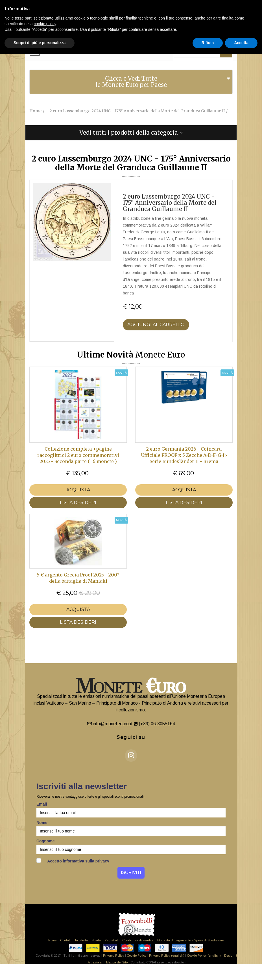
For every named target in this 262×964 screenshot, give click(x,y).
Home (52, 940)
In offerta (81, 940)
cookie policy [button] (45, 23)
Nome (41, 822)
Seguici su (131, 737)
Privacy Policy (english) (166, 955)
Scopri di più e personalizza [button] (40, 42)
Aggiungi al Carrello (156, 324)
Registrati (111, 940)
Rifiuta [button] (208, 42)
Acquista (78, 489)
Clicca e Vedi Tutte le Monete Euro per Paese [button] (131, 81)
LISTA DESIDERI (78, 502)
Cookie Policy (137, 955)
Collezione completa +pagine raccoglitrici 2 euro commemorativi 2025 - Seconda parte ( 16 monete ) (78, 455)
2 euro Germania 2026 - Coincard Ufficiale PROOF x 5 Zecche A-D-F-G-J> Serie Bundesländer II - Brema (184, 455)
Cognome (45, 841)
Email (41, 804)
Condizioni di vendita (138, 940)
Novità (96, 940)
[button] (131, 133)
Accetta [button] (241, 42)
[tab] (131, 82)
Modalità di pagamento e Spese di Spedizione (190, 940)
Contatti (65, 940)
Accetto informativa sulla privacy (72, 860)
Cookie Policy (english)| (204, 955)
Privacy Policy (113, 955)
